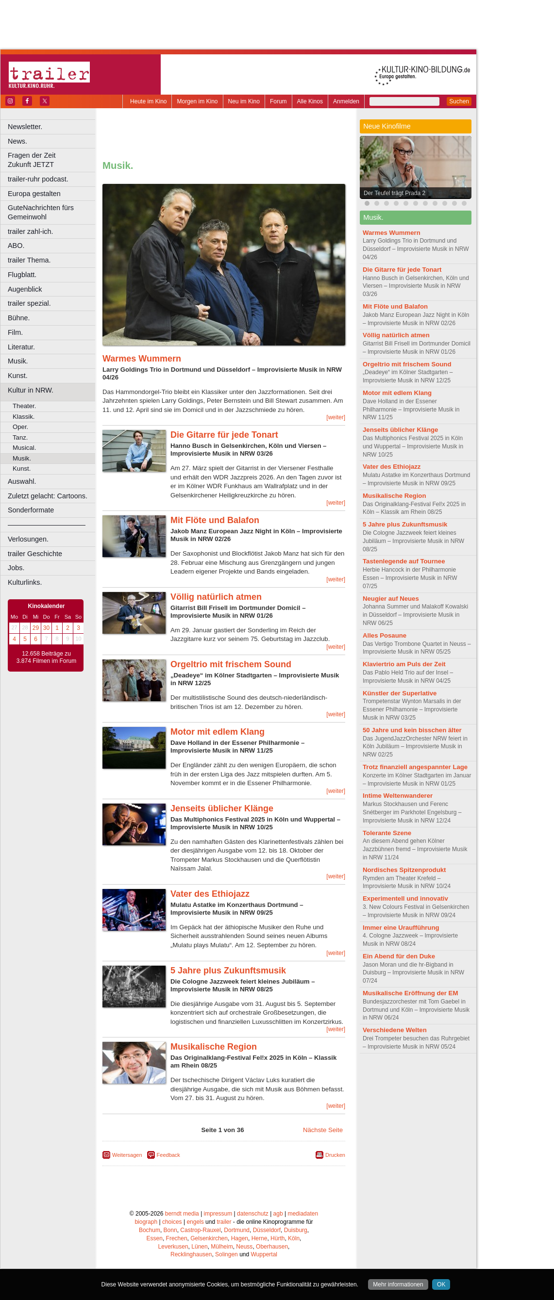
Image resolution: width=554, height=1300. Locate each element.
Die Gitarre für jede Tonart (224, 435)
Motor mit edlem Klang (217, 732)
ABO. (16, 245)
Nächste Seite (323, 1130)
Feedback (168, 1155)
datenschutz (253, 1213)
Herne (260, 1238)
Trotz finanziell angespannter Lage (415, 767)
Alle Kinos (310, 101)
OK (441, 1284)
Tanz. (20, 437)
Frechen (176, 1238)
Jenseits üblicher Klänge (221, 808)
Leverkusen (173, 1246)
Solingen (226, 1254)
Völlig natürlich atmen (216, 597)
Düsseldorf (267, 1230)
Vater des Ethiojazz (210, 894)
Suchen (459, 101)
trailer (224, 1221)
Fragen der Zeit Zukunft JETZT (53, 159)
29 (36, 628)
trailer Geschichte (35, 554)
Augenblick (25, 289)
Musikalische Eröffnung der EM (410, 993)
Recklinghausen (191, 1254)
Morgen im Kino (197, 101)
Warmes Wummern (141, 358)
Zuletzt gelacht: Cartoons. (47, 496)
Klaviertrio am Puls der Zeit (404, 664)
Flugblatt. (22, 275)
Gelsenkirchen (209, 1238)
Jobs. (16, 568)
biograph (145, 1221)
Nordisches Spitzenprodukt (404, 869)
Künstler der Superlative (399, 693)
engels (194, 1221)
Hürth (277, 1238)
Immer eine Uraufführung (401, 927)
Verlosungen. (28, 539)
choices (172, 1221)
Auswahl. (22, 481)
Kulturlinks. (25, 582)
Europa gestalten (34, 193)
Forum (278, 101)
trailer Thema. (29, 260)
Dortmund (237, 1230)
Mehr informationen (398, 1284)
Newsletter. (25, 127)
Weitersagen (127, 1155)
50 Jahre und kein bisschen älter (412, 730)
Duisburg (295, 1230)
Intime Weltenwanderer (398, 795)
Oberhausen (272, 1246)
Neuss (244, 1246)
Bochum (149, 1230)
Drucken (335, 1155)
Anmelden (346, 101)
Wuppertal (264, 1254)
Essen (155, 1238)
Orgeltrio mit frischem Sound (230, 664)
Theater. (24, 406)
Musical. (24, 447)
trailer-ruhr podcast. (38, 179)
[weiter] (335, 417)
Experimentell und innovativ (405, 898)
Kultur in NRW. (30, 390)
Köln (294, 1238)
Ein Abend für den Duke (399, 956)
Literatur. (21, 347)
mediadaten (302, 1213)
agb (278, 1213)
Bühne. (19, 318)
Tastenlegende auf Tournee (404, 561)
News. (17, 141)
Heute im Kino (148, 101)
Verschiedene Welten (395, 1030)
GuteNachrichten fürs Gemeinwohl (41, 212)
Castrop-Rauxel (200, 1230)
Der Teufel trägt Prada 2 (394, 193)
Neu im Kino (244, 101)
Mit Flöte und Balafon (214, 520)
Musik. (18, 361)
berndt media (182, 1213)
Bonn (170, 1230)
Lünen (199, 1246)
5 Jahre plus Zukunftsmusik (228, 970)
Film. (15, 332)
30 (46, 628)
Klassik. (23, 416)
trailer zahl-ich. (30, 231)
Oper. (20, 426)
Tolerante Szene (387, 833)
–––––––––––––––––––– (46, 524)
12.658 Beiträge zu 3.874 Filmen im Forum (46, 657)
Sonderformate (31, 510)
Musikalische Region (213, 1047)
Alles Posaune (384, 635)
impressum (218, 1213)
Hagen (239, 1238)
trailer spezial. (29, 303)
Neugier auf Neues (391, 598)
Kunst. (18, 375)
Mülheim (222, 1246)
